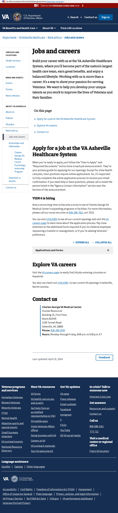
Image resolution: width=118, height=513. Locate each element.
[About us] (16, 112)
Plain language (44, 494)
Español (6, 466)
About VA (48, 28)
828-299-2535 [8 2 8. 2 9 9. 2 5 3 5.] (58, 330)
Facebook (65, 409)
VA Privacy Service (13, 498)
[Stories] (16, 89)
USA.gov (54, 498)
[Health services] (16, 61)
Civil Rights (26, 489)
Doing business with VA (43, 435)
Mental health (9, 418)
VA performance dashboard (78, 498)
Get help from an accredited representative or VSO (43, 412)
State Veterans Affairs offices (43, 428)
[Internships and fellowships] (16, 144)
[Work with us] (16, 131)
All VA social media (70, 435)
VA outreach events (12, 441)
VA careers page (50, 272)
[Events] (16, 83)
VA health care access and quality (42, 401)
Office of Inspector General (17, 494)
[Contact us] (16, 187)
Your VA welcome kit (42, 451)
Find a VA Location (71, 28)
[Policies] (16, 118)
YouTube (65, 430)
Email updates (68, 404)
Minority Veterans (11, 407)
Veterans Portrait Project (16, 503)
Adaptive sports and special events (13, 425)
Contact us (90, 17)
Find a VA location (99, 451)
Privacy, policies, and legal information (77, 494)
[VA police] (16, 124)
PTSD (5, 413)
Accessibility (10, 489)
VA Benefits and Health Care (18, 28)
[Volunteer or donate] (16, 179)
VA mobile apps (39, 421)
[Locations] (16, 67)
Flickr (63, 425)
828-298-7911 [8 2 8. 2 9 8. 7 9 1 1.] (76, 212)
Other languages (36, 466)
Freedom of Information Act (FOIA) (55, 489)
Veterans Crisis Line (100, 396)
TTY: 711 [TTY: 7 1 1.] (94, 431)
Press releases (68, 399)
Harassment (85, 489)
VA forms (36, 394)
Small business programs (10, 434)
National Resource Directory (12, 448)
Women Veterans (11, 402)
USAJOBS (51, 219)
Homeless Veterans (12, 397)
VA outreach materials (43, 446)
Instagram (65, 414)
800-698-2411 (97, 426)
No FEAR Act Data (36, 498)
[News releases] (16, 96)
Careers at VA (38, 440)
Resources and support (102, 408)
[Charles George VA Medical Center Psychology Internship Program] (16, 162)
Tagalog (18, 466)
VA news (64, 394)
